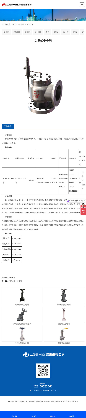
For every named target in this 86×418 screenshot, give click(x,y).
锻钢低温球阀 (64, 343)
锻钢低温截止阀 (22, 343)
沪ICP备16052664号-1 (58, 401)
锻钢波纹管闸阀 (22, 305)
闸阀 (75, 32)
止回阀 (38, 32)
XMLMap (75, 401)
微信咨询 (52, 414)
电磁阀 (17, 32)
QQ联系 (71, 414)
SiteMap (68, 401)
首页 (14, 24)
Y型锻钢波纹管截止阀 (22, 324)
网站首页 (14, 414)
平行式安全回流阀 (15, 281)
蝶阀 (47, 32)
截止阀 (65, 32)
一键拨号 (33, 414)
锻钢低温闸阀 (64, 324)
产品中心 (22, 24)
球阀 (56, 32)
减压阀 (27, 32)
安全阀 (30, 24)
